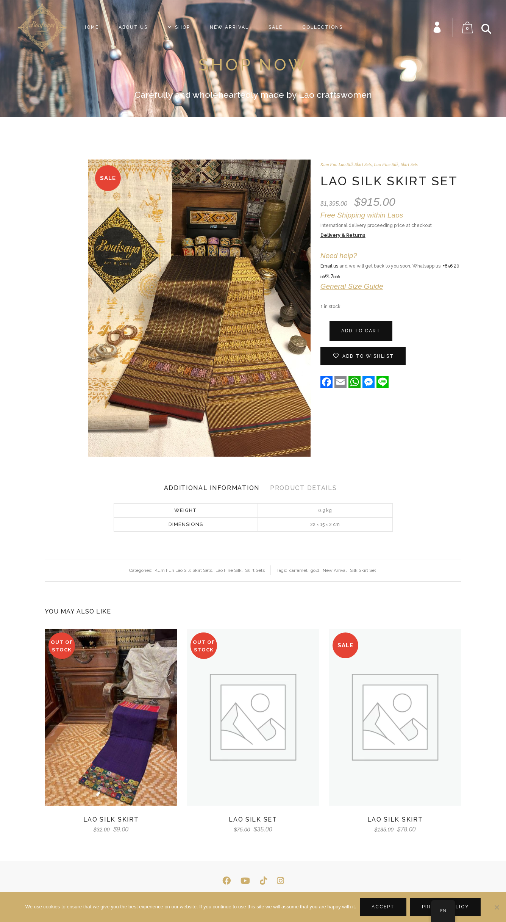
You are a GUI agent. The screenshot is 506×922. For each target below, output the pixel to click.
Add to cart (361, 330)
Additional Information (211, 488)
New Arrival (335, 570)
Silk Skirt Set (363, 570)
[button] (363, 356)
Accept (383, 906)
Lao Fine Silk (386, 164)
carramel (298, 570)
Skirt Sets (409, 164)
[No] (496, 907)
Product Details (303, 488)
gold (315, 570)
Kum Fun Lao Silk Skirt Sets (346, 164)
